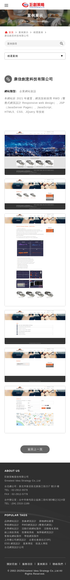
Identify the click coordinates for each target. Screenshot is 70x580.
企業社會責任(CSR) (40, 539)
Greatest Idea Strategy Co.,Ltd (41, 571)
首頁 (11, 32)
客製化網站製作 (12, 536)
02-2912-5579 (20, 490)
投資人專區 (42, 543)
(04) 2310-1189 (20, 503)
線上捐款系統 (11, 532)
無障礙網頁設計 (45, 532)
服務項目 (27, 564)
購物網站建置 (46, 521)
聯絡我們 (58, 564)
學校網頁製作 (31, 536)
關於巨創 (12, 564)
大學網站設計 (11, 528)
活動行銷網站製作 (31, 528)
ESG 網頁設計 (12, 543)
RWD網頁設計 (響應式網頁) (37, 525)
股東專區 (28, 543)
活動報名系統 (51, 528)
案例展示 (42, 564)
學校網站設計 (11, 525)
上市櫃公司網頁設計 (15, 539)
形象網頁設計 (29, 521)
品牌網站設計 (11, 521)
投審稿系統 (28, 532)
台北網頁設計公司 (14, 547)
